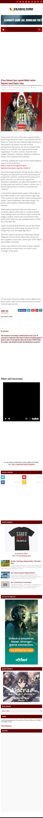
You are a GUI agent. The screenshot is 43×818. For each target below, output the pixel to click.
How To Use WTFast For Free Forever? (21, 582)
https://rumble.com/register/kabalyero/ (23, 464)
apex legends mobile (14, 89)
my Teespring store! (25, 556)
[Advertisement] (21, 275)
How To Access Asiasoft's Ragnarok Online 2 (23, 573)
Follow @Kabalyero (6, 726)
